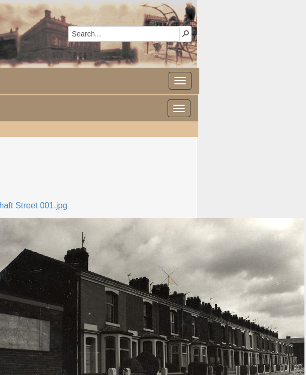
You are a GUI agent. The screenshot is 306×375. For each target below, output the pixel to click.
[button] (186, 33)
